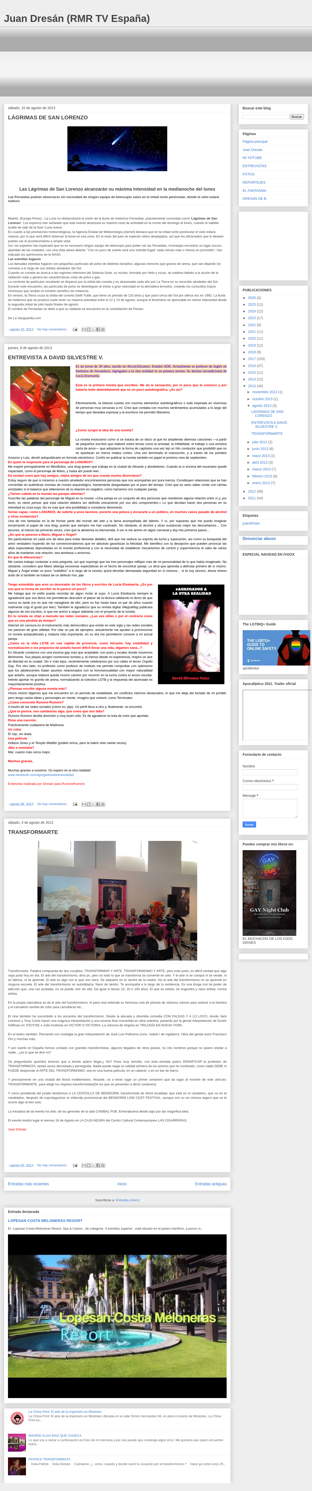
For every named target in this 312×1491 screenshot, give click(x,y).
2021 (252, 332)
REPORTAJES (254, 182)
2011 (252, 498)
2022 (252, 325)
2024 (252, 311)
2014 (252, 379)
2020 (252, 338)
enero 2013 (261, 483)
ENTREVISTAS (255, 166)
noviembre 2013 (265, 392)
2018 (252, 352)
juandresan (251, 523)
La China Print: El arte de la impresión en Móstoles (65, 1412)
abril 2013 (260, 462)
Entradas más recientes (28, 1184)
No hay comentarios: (52, 329)
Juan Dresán (252, 150)
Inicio (122, 1184)
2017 (252, 359)
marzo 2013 (262, 469)
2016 (252, 366)
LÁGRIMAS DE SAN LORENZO (48, 117)
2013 (252, 386)
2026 (252, 298)
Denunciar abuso (259, 538)
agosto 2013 (262, 406)
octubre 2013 (263, 399)
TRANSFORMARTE (33, 832)
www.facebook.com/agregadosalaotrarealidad (41, 775)
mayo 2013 (261, 456)
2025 (252, 304)
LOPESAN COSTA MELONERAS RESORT (45, 1220)
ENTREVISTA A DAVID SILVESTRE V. (55, 357)
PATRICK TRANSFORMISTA (49, 1459)
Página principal (255, 142)
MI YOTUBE (252, 158)
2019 (252, 345)
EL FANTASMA (254, 191)
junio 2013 (260, 449)
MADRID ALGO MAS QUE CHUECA (54, 1435)
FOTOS (249, 174)
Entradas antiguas (211, 1184)
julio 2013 (260, 442)
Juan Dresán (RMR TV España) (77, 18)
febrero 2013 (262, 476)
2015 (252, 372)
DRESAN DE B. (255, 199)
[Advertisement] (157, 61)
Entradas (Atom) (128, 1200)
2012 (252, 491)
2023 (252, 318)
